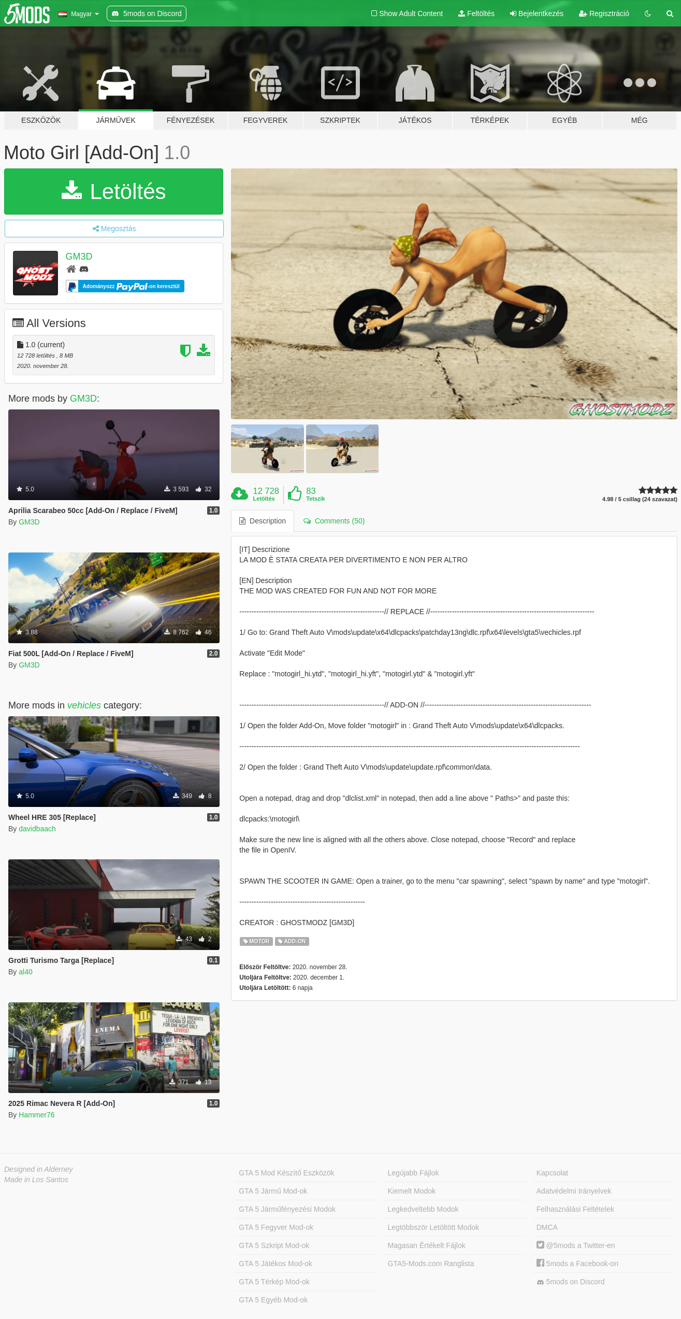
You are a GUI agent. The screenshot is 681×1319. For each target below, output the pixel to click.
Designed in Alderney (38, 1169)
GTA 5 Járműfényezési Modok (287, 1209)
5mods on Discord (571, 1282)
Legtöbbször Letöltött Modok (434, 1227)
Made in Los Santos (36, 1179)
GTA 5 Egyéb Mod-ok (273, 1300)
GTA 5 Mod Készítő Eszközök (286, 1173)
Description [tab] (262, 521)
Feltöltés (476, 13)
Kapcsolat (552, 1173)
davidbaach (37, 829)
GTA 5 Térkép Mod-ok (274, 1282)
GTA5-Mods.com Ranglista (431, 1263)
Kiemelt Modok (412, 1191)
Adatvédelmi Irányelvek (574, 1191)
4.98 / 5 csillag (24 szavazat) (639, 499)
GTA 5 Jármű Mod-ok (273, 1191)
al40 (25, 972)
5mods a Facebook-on (577, 1263)
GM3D (79, 256)
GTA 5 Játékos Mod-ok (275, 1263)
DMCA (547, 1227)
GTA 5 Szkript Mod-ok (274, 1245)
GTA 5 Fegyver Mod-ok (276, 1227)
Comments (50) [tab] (334, 521)
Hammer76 (36, 1115)
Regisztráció (604, 13)
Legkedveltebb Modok (423, 1209)
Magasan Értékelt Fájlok (427, 1245)
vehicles (84, 705)
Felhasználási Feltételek (575, 1209)
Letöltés (114, 191)
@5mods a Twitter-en (576, 1245)
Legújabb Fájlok (413, 1173)
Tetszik (315, 498)
